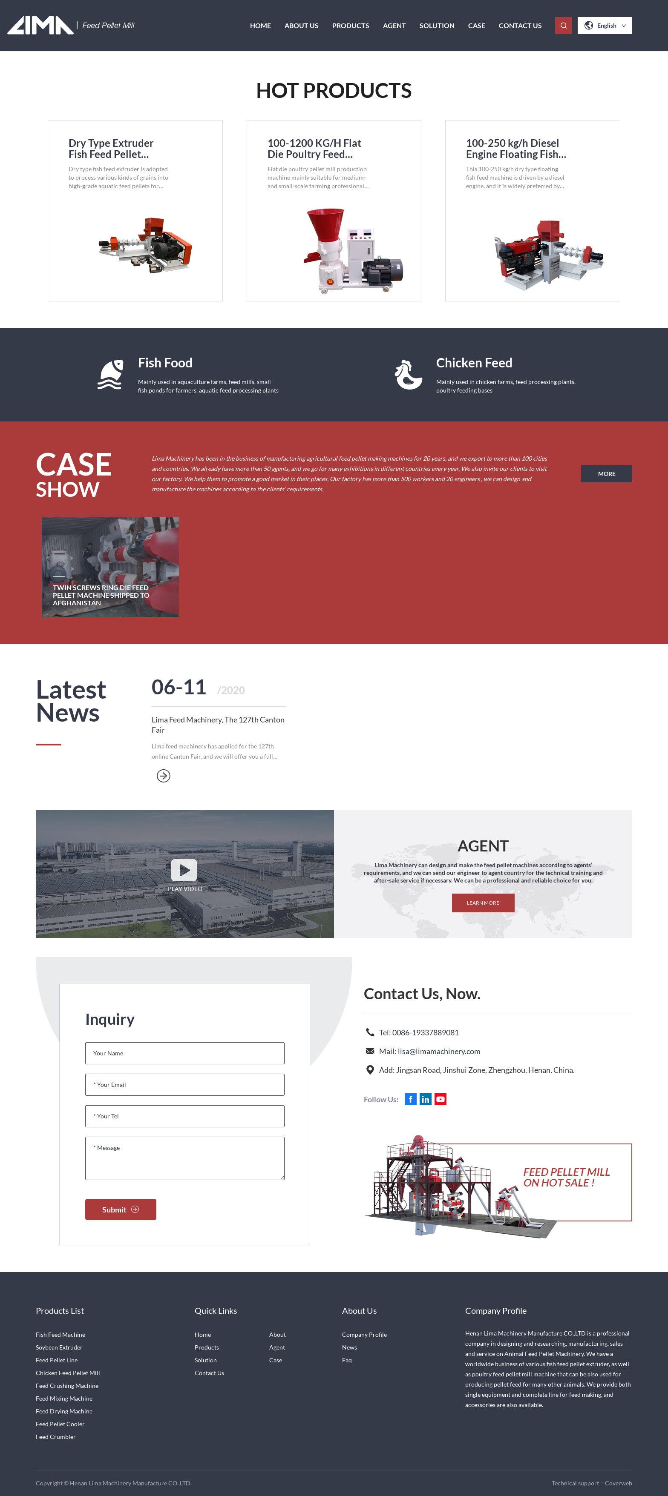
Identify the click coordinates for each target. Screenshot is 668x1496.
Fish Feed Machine (60, 1334)
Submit (120, 1209)
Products (350, 25)
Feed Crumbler (56, 1436)
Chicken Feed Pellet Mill (68, 1372)
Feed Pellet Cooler (60, 1423)
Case (275, 1360)
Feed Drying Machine (64, 1411)
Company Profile (364, 1334)
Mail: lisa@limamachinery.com (430, 1051)
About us (302, 25)
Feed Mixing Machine (64, 1398)
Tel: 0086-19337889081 (419, 1032)
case (476, 25)
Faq (347, 1360)
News (349, 1347)
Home (260, 25)
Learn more (483, 903)
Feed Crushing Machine (67, 1385)
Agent (394, 25)
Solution (437, 25)
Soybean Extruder (59, 1347)
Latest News (71, 702)
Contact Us (520, 25)
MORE (607, 473)
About (277, 1334)
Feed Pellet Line (57, 1360)
